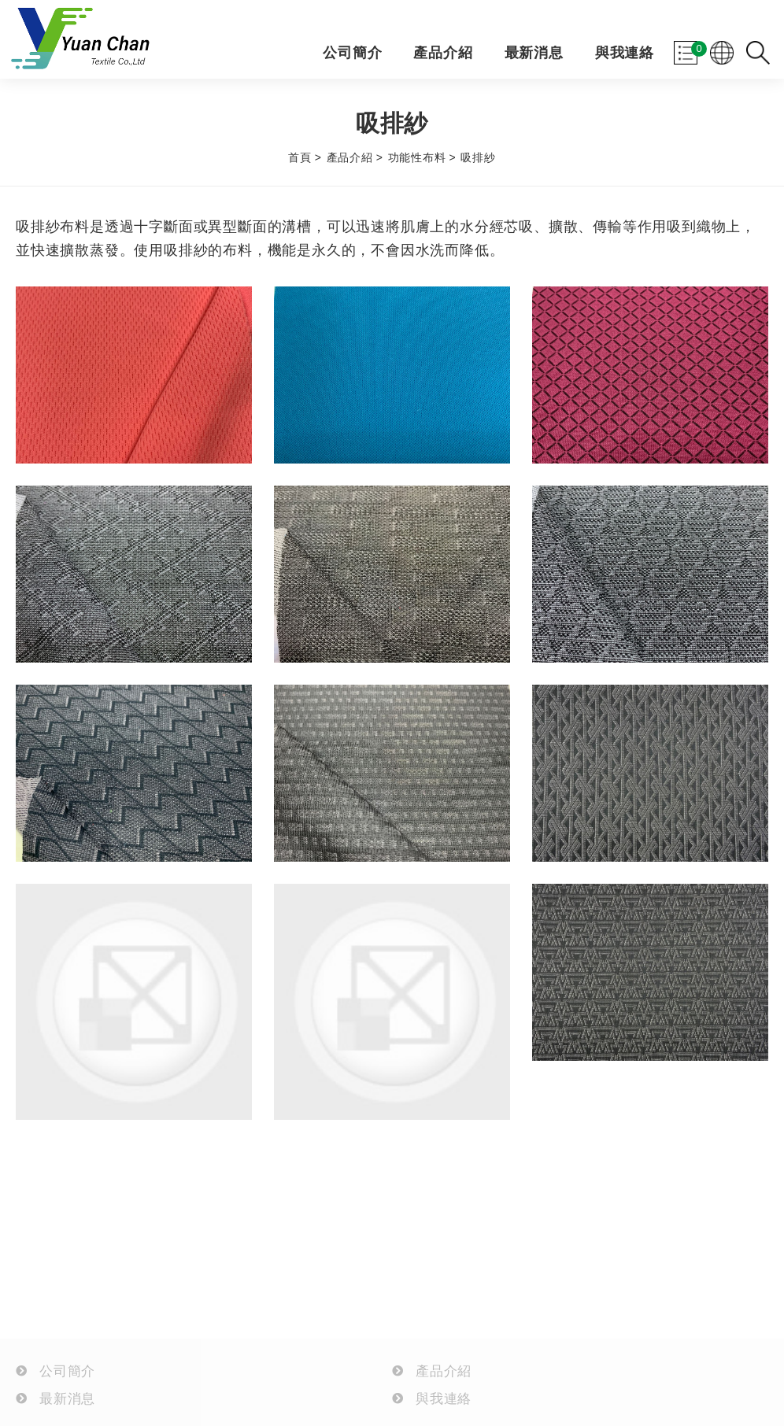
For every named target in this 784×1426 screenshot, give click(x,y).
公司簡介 (352, 53)
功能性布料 (417, 157)
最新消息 (534, 53)
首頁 (300, 157)
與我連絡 (624, 53)
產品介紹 (442, 53)
